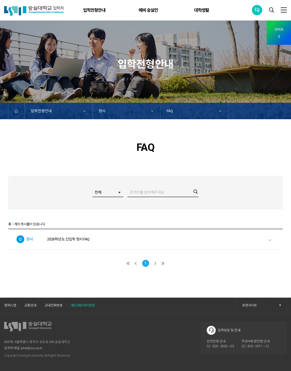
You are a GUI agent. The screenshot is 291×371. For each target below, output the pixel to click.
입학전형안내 (94, 10)
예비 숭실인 (148, 10)
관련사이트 (261, 305)
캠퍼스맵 (10, 305)
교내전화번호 (54, 305)
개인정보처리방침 (83, 305)
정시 (102, 111)
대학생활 (201, 10)
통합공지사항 (257, 10)
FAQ (170, 111)
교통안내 (30, 305)
